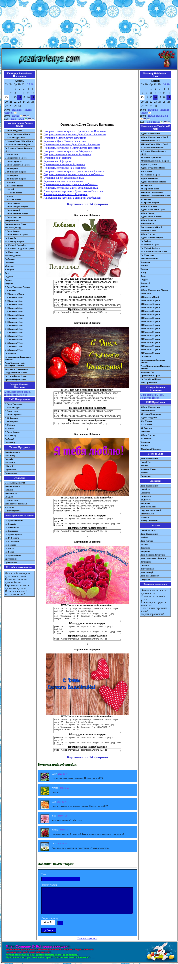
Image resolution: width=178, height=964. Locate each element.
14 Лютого (145, 496)
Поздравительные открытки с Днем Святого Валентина (75, 131)
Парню (8, 280)
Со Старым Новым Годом (17, 144)
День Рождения (12, 452)
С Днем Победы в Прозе (16, 206)
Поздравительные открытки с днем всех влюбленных (74, 171)
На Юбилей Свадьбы (15, 245)
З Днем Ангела (147, 234)
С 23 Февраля (11, 175)
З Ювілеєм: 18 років (150, 304)
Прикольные (11, 473)
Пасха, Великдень (158, 115)
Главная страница (87, 938)
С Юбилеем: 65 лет (14, 339)
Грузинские (10, 469)
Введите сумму (49, 918)
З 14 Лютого (146, 171)
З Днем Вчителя (148, 220)
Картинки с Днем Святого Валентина (65, 141)
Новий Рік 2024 (148, 530)
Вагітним (145, 548)
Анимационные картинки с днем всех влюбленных (72, 197)
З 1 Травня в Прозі (149, 202)
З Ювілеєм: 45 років (150, 328)
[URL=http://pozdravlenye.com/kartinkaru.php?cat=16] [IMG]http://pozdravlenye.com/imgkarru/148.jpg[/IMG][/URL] (87, 521)
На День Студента (13, 534)
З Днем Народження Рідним (154, 290)
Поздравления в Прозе (16, 372)
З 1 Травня (145, 199)
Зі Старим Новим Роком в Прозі (153, 152)
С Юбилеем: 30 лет (14, 311)
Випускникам (147, 223)
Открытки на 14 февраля (58, 157)
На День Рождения (14, 520)
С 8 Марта (10, 182)
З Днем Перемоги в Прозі (152, 209)
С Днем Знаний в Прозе (16, 213)
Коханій (144, 265)
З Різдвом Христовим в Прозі (154, 161)
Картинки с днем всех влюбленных (63, 181)
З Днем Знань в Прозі (151, 216)
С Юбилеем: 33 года (14, 315)
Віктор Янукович (149, 520)
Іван (161, 394)
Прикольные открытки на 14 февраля (65, 167)
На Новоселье (11, 252)
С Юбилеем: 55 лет (14, 332)
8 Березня (145, 503)
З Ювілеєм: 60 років (150, 339)
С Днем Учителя (13, 217)
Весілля (144, 465)
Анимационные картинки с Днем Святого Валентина (74, 191)
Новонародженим (149, 258)
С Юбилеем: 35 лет (14, 318)
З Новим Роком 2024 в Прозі (154, 144)
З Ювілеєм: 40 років (150, 325)
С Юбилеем (10, 290)
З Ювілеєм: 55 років (150, 335)
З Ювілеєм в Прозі (149, 297)
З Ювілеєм (145, 293)
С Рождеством (11, 154)
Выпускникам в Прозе (16, 224)
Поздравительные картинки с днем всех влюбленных (74, 174)
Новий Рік (145, 462)
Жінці (143, 272)
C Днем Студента (13, 414)
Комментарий (49, 885)
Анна (7, 391)
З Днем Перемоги (149, 206)
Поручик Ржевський (150, 510)
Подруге (9, 276)
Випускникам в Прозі (151, 227)
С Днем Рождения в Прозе (17, 134)
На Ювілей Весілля (150, 248)
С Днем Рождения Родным (17, 287)
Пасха (15, 115)
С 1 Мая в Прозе (13, 199)
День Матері (146, 572)
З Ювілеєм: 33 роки (150, 318)
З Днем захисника (149, 178)
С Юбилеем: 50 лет (14, 329)
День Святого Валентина (152, 555)
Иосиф (23, 394)
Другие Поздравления (15, 379)
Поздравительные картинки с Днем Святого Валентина (75, 134)
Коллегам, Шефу (13, 227)
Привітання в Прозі (150, 375)
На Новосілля (147, 255)
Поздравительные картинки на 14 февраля (67, 154)
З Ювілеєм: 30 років (150, 314)
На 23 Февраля (12, 541)
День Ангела (146, 541)
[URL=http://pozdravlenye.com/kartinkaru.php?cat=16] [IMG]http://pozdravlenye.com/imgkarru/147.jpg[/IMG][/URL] (87, 629)
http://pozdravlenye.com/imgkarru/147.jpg (87, 639)
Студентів (145, 492)
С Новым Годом (12, 407)
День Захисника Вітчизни (153, 558)
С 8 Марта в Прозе (14, 185)
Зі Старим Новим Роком (152, 147)
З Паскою (145, 431)
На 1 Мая (9, 552)
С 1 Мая (9, 196)
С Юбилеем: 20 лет (14, 304)
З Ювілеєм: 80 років (150, 353)
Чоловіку (145, 269)
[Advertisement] (89, 24)
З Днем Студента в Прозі (152, 167)
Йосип (155, 397)
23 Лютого (145, 499)
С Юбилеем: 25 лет (14, 308)
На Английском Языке (16, 376)
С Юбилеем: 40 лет (14, 322)
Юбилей (9, 466)
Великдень (145, 562)
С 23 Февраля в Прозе (15, 178)
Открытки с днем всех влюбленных (64, 177)
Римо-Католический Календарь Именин (14, 364)
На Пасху (9, 428)
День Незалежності (149, 575)
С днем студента (12, 510)
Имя (43, 874)
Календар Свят (148, 372)
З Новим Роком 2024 (150, 140)
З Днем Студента (148, 164)
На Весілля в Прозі (149, 244)
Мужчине (9, 266)
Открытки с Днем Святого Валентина (65, 137)
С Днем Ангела (12, 231)
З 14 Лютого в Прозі (150, 174)
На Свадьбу (10, 238)
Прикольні (145, 476)
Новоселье (10, 462)
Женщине (9, 269)
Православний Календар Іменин (152, 361)
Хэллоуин (9, 507)
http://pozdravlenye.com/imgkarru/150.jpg (87, 312)
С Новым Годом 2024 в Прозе (19, 141)
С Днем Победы (12, 203)
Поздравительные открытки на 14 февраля (68, 151)
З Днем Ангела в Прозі (151, 237)
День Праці (153, 121)
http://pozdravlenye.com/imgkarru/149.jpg (87, 423)
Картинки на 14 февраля (57, 161)
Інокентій (145, 397)
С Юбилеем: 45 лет (14, 325)
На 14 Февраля (12, 538)
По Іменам (145, 356)
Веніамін (152, 394)
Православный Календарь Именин (18, 358)
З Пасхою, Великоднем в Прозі (155, 195)
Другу (7, 273)
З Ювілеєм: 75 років (150, 349)
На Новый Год (12, 527)
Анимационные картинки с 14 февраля (65, 194)
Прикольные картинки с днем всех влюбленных (71, 184)
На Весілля (145, 241)
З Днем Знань (147, 213)
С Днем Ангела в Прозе (16, 234)
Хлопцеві (145, 283)
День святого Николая (16, 503)
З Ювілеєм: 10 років (150, 300)
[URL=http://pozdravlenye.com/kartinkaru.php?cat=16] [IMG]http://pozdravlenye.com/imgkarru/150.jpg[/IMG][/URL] (87, 303)
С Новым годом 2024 (15, 483)
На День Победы (13, 555)
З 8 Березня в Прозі (149, 188)
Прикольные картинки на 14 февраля (64, 164)
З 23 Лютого (146, 424)
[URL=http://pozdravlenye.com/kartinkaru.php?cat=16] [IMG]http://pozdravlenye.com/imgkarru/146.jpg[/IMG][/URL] (87, 740)
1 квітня (144, 565)
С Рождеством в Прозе (15, 158)
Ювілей (144, 472)
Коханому (145, 262)
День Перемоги (148, 506)
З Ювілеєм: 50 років (150, 332)
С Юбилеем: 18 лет (14, 301)
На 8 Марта (10, 545)
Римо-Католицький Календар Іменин (155, 367)
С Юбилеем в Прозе (14, 294)
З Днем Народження (150, 133)
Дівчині (144, 286)
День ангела (11, 493)
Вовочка (144, 517)
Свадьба (9, 459)
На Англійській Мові (150, 379)
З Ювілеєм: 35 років (150, 321)
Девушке (9, 283)
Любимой (9, 262)
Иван (27, 391)
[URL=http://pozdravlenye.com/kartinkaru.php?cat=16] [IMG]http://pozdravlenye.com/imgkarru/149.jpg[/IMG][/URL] (87, 414)
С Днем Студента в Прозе (17, 164)
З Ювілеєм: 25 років (150, 311)
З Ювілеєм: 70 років (150, 346)
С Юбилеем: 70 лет (14, 343)
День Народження (149, 458)
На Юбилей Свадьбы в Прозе (19, 248)
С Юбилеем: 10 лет (14, 297)
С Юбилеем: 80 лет (14, 350)
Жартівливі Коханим (150, 449)
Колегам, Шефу (148, 230)
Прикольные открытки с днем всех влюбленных (71, 187)
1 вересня (145, 579)
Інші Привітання (148, 382)
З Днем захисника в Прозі (153, 181)
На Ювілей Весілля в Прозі (153, 251)
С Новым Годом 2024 (15, 137)
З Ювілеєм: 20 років (150, 307)
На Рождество (11, 531)
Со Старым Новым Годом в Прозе (18, 149)
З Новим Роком (148, 410)
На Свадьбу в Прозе (14, 241)
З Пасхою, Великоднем (151, 192)
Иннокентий (11, 394)
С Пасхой (9, 189)
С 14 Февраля (11, 168)
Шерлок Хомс (147, 513)
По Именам (10, 353)
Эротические (11, 559)
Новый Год (10, 455)
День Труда (17, 118)
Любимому (10, 259)
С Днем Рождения (13, 130)
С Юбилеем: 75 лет (14, 346)
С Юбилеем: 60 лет (14, 336)
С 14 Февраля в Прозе (15, 171)
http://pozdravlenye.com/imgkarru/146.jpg (87, 750)
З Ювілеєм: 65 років (150, 342)
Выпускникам (11, 220)
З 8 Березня (146, 185)
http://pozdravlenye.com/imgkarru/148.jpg (87, 531)
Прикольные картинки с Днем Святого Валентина (72, 144)
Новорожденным (13, 255)
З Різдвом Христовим (150, 157)
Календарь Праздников (16, 369)
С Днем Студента (13, 161)
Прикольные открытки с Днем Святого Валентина (72, 147)
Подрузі (144, 279)
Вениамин (17, 391)
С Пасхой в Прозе (13, 192)
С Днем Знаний (12, 210)
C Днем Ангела (12, 432)
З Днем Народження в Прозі (154, 137)
